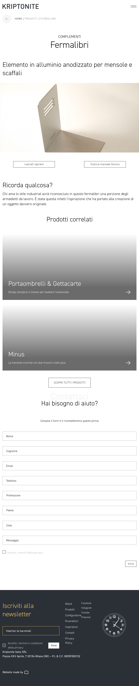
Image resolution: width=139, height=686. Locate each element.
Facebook (86, 603)
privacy (38, 553)
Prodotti (70, 609)
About (68, 604)
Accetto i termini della (20, 553)
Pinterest (85, 617)
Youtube (85, 612)
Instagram (86, 608)
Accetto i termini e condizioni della (25, 645)
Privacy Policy (69, 641)
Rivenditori (71, 621)
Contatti (70, 633)
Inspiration (71, 627)
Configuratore (73, 615)
